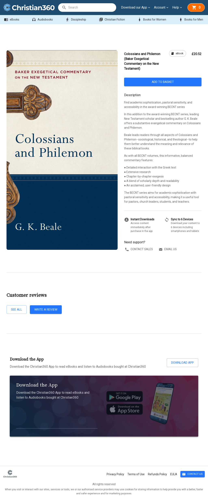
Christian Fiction (112, 19)
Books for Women (152, 19)
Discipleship (76, 19)
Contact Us (192, 474)
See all (16, 309)
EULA (173, 474)
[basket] (196, 7)
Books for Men (191, 19)
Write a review (46, 309)
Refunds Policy (157, 474)
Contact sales (139, 249)
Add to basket (163, 82)
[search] (92, 7)
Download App (182, 363)
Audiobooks (42, 19)
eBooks (12, 19)
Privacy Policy (115, 474)
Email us (168, 249)
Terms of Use (136, 474)
